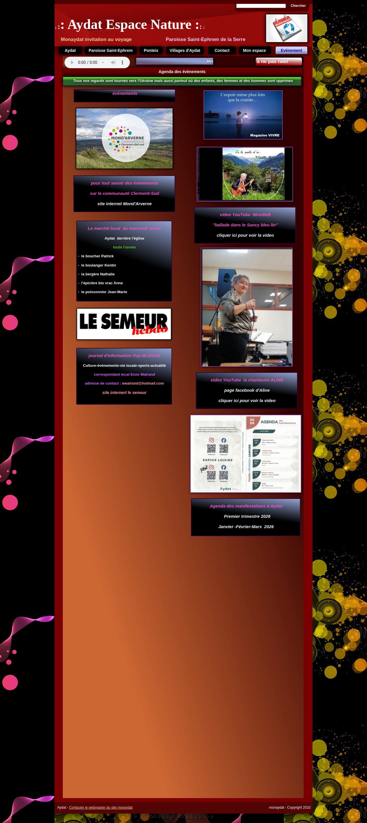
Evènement (291, 50)
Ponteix (151, 50)
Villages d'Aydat (185, 50)
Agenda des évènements (183, 71)
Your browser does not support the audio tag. (97, 62)
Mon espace (255, 50)
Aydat (70, 50)
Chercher (298, 6)
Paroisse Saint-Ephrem (110, 50)
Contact (221, 50)
